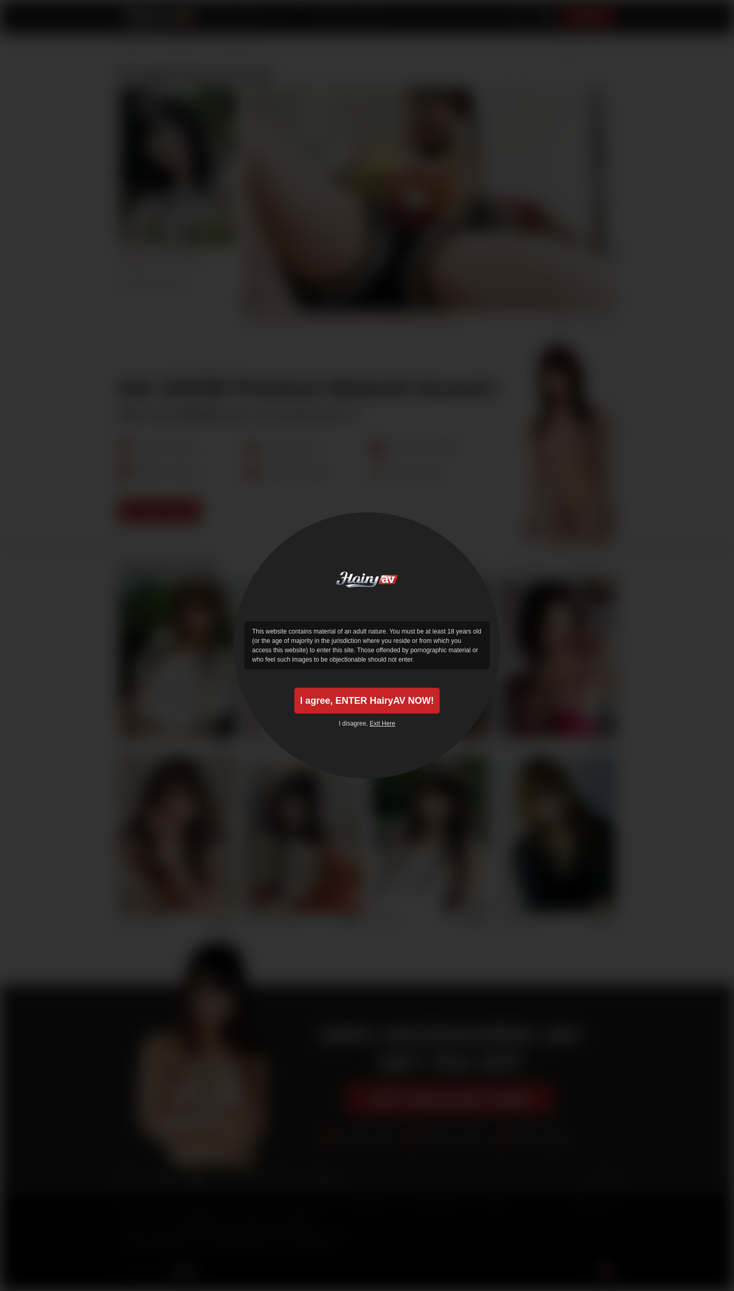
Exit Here (382, 723)
